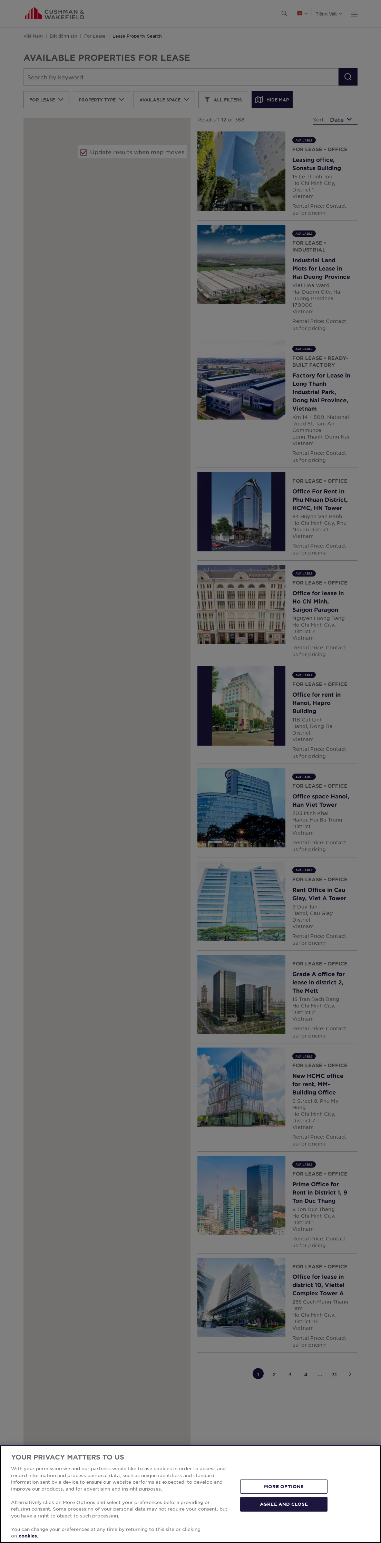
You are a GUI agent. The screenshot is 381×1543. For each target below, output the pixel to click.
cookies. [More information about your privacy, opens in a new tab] (28, 1536)
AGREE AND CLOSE (284, 1504)
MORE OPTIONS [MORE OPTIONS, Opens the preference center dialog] (284, 1486)
